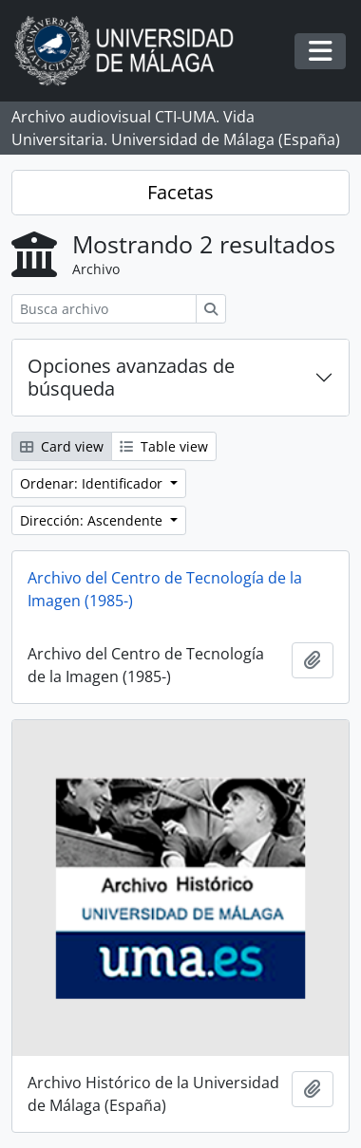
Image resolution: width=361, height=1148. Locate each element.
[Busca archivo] (104, 309)
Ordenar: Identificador (93, 483)
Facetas (180, 192)
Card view (62, 446)
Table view (164, 446)
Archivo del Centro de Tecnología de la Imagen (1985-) (165, 589)
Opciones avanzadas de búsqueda (131, 377)
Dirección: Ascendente (93, 520)
